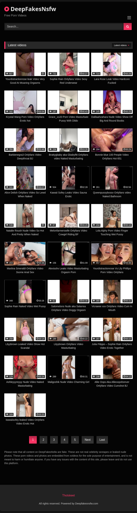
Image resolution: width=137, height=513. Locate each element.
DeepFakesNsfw (30, 9)
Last (102, 439)
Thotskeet (68, 495)
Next (88, 439)
